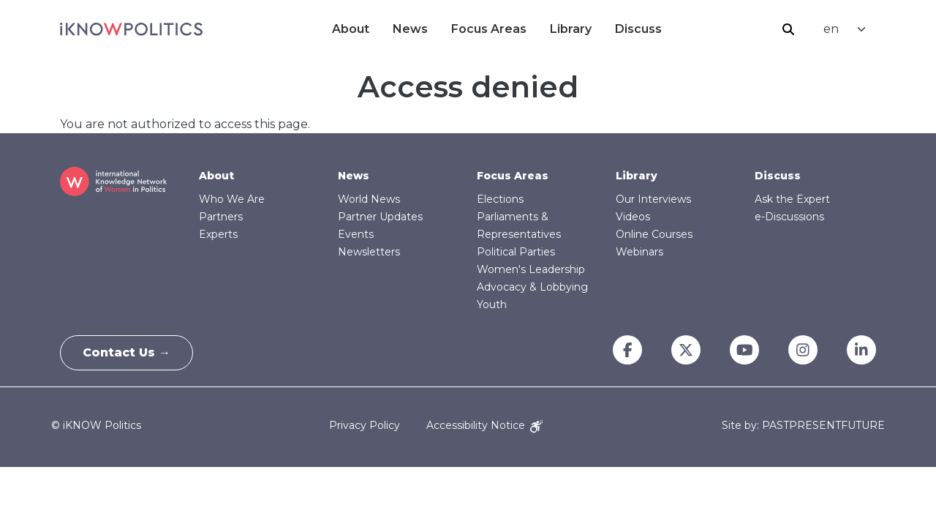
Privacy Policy (364, 425)
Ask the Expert (792, 199)
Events (356, 234)
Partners (221, 216)
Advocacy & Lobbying (532, 287)
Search (788, 29)
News (410, 29)
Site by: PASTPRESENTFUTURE (803, 425)
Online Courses (654, 234)
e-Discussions (789, 216)
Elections (500, 199)
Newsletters (369, 251)
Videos (633, 216)
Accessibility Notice (484, 425)
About (350, 29)
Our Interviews (653, 199)
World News (369, 199)
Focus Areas (488, 29)
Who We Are (232, 199)
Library (571, 29)
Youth (492, 304)
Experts (218, 234)
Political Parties (516, 251)
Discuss (638, 29)
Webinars (639, 251)
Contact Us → (126, 352)
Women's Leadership (531, 269)
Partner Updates (380, 216)
